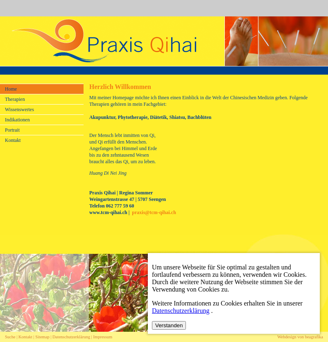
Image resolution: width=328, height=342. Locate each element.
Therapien (15, 99)
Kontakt (13, 140)
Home (11, 89)
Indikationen (17, 120)
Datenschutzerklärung (71, 337)
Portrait (12, 130)
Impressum (103, 337)
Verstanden (169, 325)
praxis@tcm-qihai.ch (154, 212)
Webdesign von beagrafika (300, 337)
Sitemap (42, 337)
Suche (10, 337)
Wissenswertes (19, 109)
